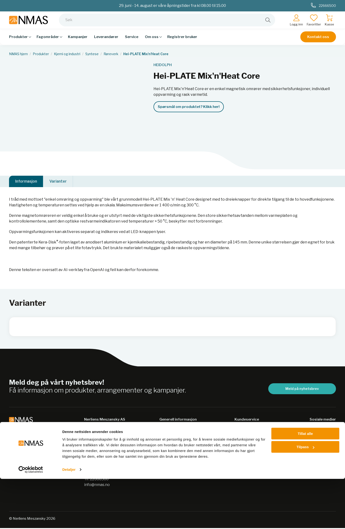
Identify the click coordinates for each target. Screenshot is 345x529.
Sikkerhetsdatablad (177, 448)
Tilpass (305, 497)
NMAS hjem (18, 54)
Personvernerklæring (179, 439)
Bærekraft (169, 430)
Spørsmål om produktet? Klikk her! (189, 107)
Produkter (41, 54)
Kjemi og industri (67, 54)
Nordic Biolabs (172, 458)
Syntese (92, 54)
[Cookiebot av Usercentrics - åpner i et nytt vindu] (31, 519)
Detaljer (69, 520)
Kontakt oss (318, 40)
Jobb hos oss (170, 467)
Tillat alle (305, 484)
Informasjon (26, 182)
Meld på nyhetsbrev (302, 390)
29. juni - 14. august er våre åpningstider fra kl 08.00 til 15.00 (172, 5)
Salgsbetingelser (250, 430)
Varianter (58, 182)
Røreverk (111, 54)
